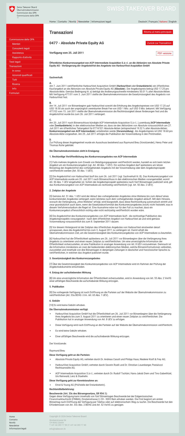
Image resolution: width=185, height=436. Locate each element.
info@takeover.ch (57, 429)
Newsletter (83, 21)
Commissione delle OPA (21, 39)
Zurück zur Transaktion (159, 43)
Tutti (14, 79)
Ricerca (16, 84)
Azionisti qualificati (22, 75)
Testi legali (15, 61)
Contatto (62, 21)
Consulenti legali (21, 48)
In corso (16, 70)
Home (52, 21)
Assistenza (18, 52)
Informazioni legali (101, 21)
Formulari (14, 93)
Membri (16, 44)
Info (14, 88)
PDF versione (164, 53)
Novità (72, 21)
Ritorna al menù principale (157, 32)
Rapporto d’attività (22, 57)
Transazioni (15, 66)
